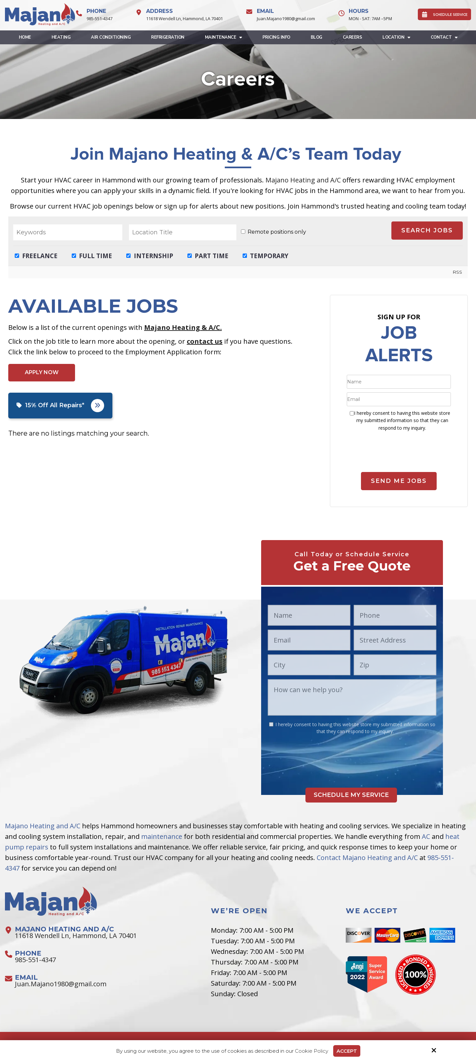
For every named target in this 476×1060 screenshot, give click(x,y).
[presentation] (399, 455)
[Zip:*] (395, 664)
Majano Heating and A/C (303, 180)
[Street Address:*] (395, 640)
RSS (457, 272)
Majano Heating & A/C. (183, 327)
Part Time (208, 256)
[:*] (352, 413)
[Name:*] (399, 382)
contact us (204, 341)
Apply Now (42, 372)
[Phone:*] (395, 615)
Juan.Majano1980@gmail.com (286, 18)
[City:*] (309, 664)
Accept (347, 1051)
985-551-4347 (99, 18)
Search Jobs (427, 230)
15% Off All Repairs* (60, 405)
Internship (149, 256)
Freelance (36, 256)
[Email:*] (399, 399)
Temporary (266, 256)
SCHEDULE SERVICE (444, 14)
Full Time (92, 256)
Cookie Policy (311, 1051)
